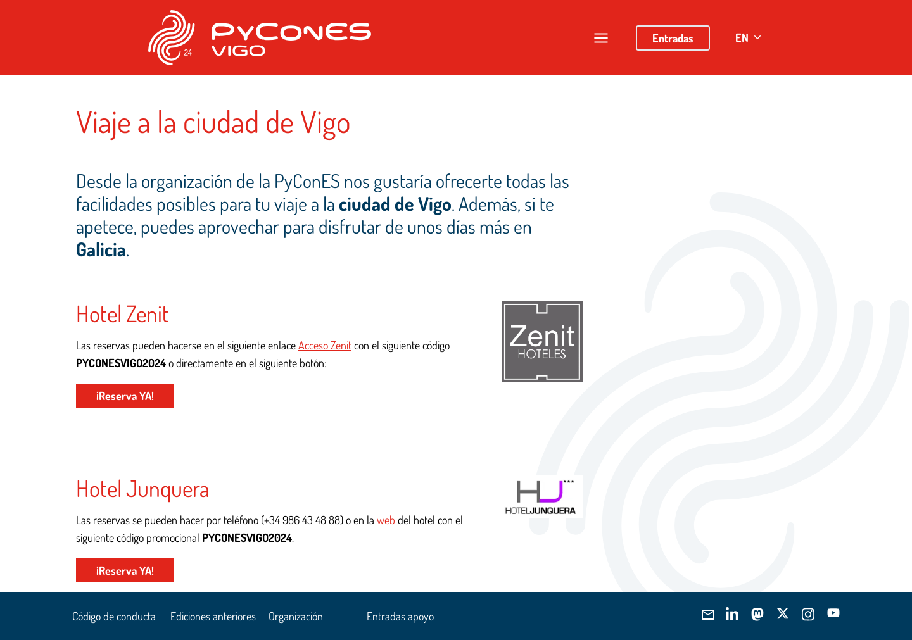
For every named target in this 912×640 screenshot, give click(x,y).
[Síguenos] (732, 614)
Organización (296, 616)
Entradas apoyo (400, 616)
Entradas (673, 38)
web (386, 520)
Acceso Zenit (325, 345)
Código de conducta (114, 616)
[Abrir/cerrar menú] (601, 37)
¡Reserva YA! (125, 396)
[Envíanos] (706, 614)
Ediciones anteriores (213, 616)
